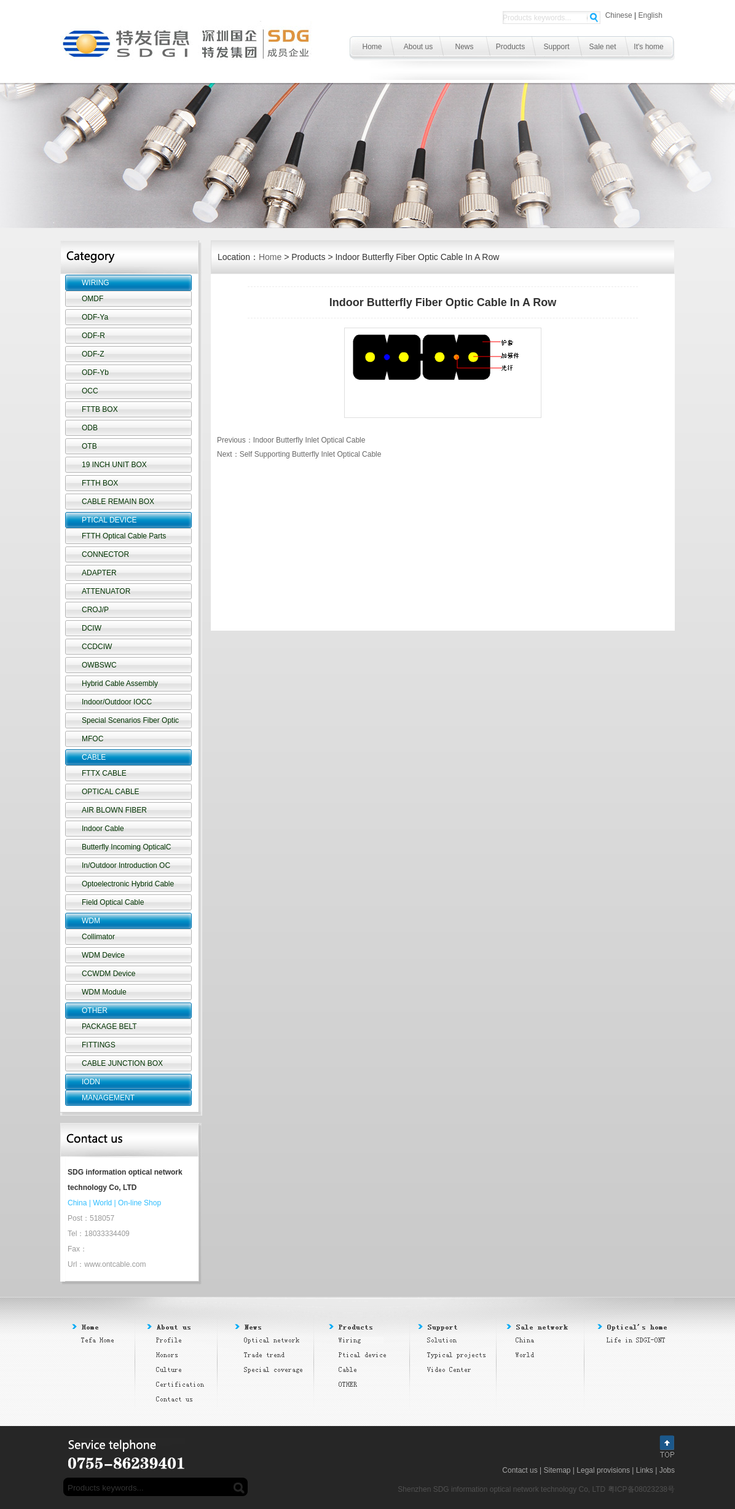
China (77, 1203)
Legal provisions (603, 1470)
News (464, 46)
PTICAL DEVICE (109, 520)
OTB (89, 446)
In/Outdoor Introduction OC (126, 865)
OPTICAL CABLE (111, 791)
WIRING (95, 282)
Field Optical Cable (113, 902)
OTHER (95, 1010)
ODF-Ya (95, 317)
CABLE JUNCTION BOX (122, 1063)
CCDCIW (97, 646)
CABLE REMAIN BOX (118, 501)
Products (510, 46)
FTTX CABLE (104, 773)
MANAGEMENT (108, 1097)
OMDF (92, 298)
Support (556, 46)
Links (644, 1470)
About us (418, 46)
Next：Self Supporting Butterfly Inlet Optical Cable (299, 454)
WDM (91, 920)
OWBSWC (99, 665)
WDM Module (104, 992)
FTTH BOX (100, 483)
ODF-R (93, 335)
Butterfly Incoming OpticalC (126, 847)
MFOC (92, 739)
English (650, 15)
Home (372, 46)
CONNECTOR (105, 554)
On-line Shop (139, 1203)
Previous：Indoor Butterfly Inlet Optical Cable (291, 440)
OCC (90, 391)
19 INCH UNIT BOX (114, 464)
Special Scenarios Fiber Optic (130, 720)
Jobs (667, 1470)
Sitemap (556, 1470)
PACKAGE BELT (109, 1026)
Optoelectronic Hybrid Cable (128, 884)
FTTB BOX (100, 409)
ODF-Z (93, 354)
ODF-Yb (95, 372)
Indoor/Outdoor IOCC (117, 702)
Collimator (98, 936)
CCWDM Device (108, 973)
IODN (91, 1082)
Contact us (519, 1470)
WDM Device (103, 955)
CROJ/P (95, 609)
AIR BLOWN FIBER (114, 810)
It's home (648, 46)
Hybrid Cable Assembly (120, 683)
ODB (90, 428)
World (102, 1203)
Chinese (618, 15)
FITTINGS (99, 1045)
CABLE (94, 757)
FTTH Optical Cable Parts (124, 536)
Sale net (602, 46)
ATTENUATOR (106, 591)
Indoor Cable (103, 828)
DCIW (91, 628)
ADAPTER (99, 573)
